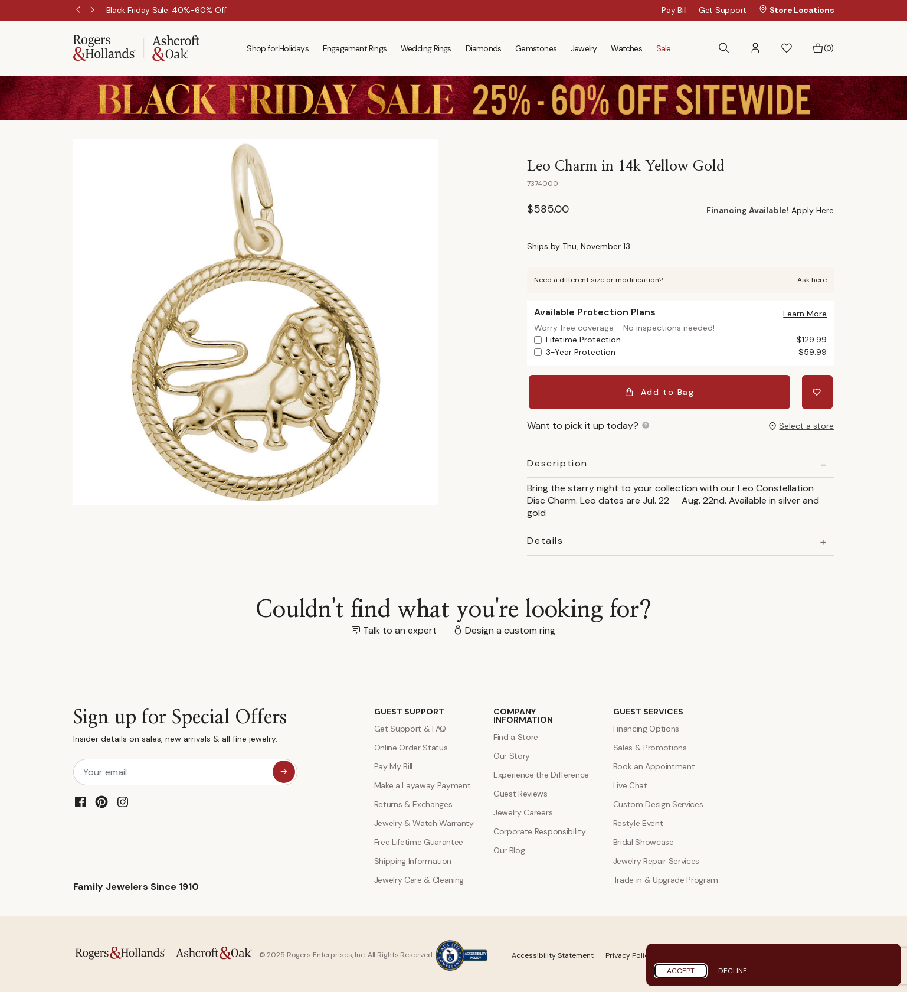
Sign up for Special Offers (180, 726)
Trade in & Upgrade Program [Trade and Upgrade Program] (666, 877)
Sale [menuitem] (663, 48)
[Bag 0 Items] (823, 48)
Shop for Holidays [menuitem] (277, 48)
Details (545, 538)
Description (557, 460)
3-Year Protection (686, 352)
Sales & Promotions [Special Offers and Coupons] (650, 745)
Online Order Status (411, 745)
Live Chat (630, 783)
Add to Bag (661, 391)
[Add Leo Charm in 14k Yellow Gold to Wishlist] (818, 391)
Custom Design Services (658, 802)
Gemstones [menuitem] (535, 48)
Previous (79, 11)
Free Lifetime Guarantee (419, 839)
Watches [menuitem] (626, 48)
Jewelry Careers (522, 810)
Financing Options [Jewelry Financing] (646, 726)
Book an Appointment (654, 764)
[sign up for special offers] (284, 769)
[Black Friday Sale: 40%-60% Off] (166, 10)
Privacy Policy (629, 953)
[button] (755, 48)
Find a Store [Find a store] (515, 734)
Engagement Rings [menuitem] (355, 48)
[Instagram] (123, 799)
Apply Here (812, 210)
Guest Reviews (520, 791)
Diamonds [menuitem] (484, 48)
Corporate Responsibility (539, 829)
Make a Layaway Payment (422, 783)
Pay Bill (674, 10)
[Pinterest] (101, 799)
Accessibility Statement (553, 953)
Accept (681, 970)
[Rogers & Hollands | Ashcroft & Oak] (136, 47)
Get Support (722, 10)
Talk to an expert (400, 627)
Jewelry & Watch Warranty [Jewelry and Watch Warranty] (424, 820)
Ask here (812, 280)
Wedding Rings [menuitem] (426, 48)
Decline (732, 970)
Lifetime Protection (686, 340)
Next (93, 11)
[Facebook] (80, 799)
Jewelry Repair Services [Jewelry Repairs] (656, 858)
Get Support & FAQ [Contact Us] (410, 726)
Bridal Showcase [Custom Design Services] (643, 839)
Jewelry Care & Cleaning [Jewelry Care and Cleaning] (419, 877)
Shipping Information (413, 858)
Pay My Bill (393, 764)
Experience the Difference (541, 772)
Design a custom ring (510, 627)
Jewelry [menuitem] (584, 48)
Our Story (511, 753)
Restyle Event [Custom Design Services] (638, 820)
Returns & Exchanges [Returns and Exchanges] (413, 802)
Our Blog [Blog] (509, 848)
